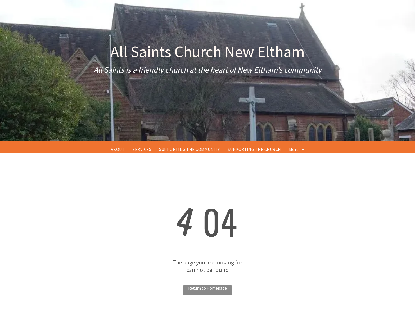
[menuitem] (118, 149)
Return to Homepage (207, 288)
